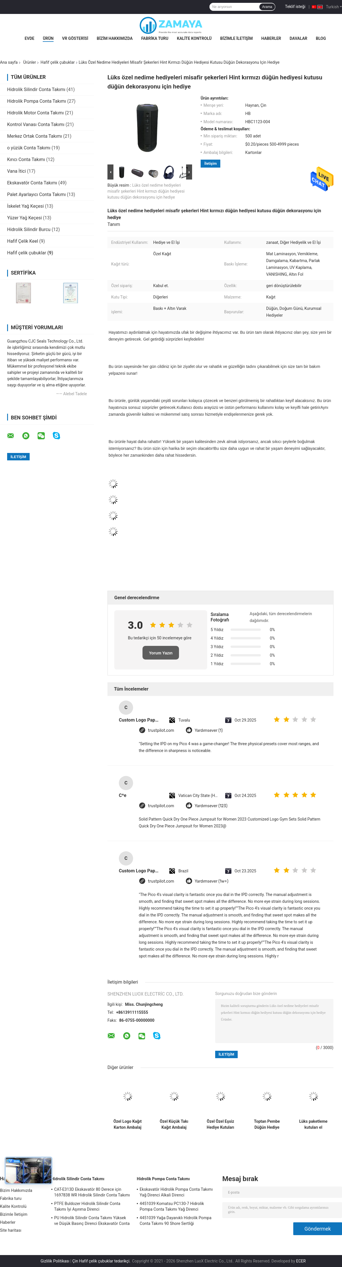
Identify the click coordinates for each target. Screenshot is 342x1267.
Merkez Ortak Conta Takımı (34, 136)
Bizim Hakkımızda (115, 38)
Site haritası (10, 1230)
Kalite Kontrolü (194, 38)
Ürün (48, 38)
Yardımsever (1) (209, 730)
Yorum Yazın (161, 653)
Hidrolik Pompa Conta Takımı (36, 101)
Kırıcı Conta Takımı (26, 159)
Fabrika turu (154, 38)
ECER (301, 1261)
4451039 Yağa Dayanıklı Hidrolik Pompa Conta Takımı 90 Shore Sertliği (175, 1221)
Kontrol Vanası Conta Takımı (35, 124)
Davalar (298, 38)
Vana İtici (16, 171)
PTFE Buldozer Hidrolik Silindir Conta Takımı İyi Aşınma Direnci (87, 1206)
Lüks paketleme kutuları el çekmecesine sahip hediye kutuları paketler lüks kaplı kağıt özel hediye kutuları (313, 1124)
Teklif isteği (295, 6)
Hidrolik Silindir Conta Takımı (36, 89)
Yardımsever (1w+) (211, 881)
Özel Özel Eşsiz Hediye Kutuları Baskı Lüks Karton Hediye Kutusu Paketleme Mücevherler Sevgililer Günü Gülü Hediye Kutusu (220, 1124)
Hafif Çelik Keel (22, 241)
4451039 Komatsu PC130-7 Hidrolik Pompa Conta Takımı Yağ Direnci (172, 1206)
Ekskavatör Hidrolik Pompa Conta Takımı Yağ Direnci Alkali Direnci (176, 1192)
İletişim (210, 163)
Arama (267, 7)
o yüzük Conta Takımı (28, 148)
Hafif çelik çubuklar (57, 62)
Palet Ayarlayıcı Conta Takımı (36, 194)
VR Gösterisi (75, 38)
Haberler (271, 38)
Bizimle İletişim (236, 38)
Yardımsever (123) (211, 806)
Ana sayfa (9, 62)
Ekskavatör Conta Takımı (32, 183)
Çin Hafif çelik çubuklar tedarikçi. (102, 1261)
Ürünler (29, 62)
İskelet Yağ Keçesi (25, 206)
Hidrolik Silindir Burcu (28, 229)
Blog (321, 38)
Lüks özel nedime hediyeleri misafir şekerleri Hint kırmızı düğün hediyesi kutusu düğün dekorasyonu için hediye (146, 191)
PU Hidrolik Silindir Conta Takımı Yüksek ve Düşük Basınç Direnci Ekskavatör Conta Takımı (92, 1221)
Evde (29, 38)
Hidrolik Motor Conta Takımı (35, 113)
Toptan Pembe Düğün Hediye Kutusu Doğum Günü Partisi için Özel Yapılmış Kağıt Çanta (267, 1124)
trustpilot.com (161, 730)
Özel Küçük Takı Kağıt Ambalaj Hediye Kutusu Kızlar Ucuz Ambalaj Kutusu (174, 1124)
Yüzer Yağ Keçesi (24, 218)
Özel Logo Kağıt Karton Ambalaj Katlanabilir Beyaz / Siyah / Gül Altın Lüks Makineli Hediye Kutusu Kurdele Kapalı (127, 1124)
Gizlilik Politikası (54, 1261)
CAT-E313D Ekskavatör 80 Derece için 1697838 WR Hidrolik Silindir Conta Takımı (92, 1192)
